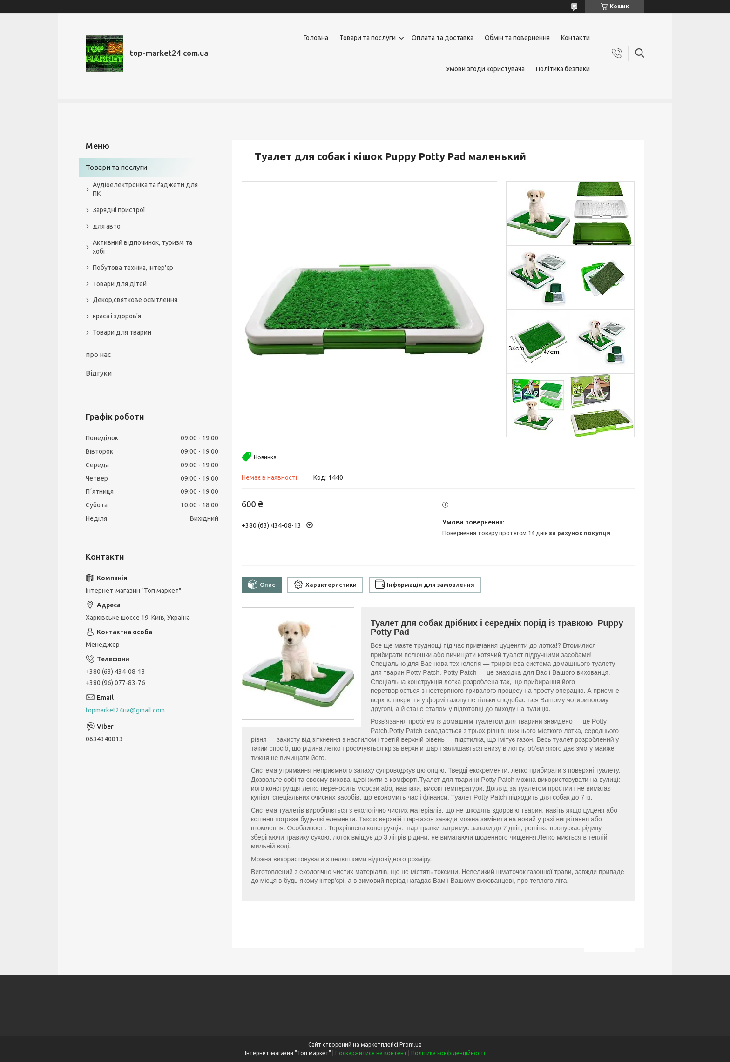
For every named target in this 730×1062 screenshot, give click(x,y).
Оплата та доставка (442, 37)
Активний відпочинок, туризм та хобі (142, 247)
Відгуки (99, 373)
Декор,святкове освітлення (135, 299)
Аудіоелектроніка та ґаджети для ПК (145, 189)
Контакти (575, 37)
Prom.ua (410, 1045)
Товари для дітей (120, 284)
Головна (316, 37)
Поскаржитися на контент (371, 1053)
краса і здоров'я (117, 316)
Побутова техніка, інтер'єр (133, 267)
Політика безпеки (563, 69)
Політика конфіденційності (448, 1053)
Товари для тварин (122, 332)
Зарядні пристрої (119, 210)
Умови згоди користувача (485, 69)
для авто (107, 226)
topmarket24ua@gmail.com (125, 710)
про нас (98, 354)
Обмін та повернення (517, 37)
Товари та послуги (367, 37)
